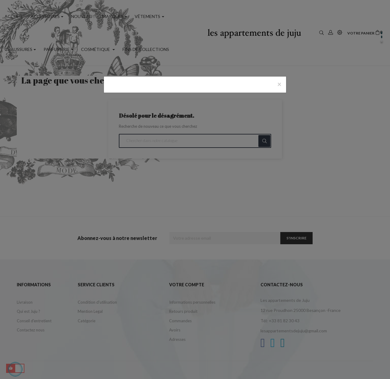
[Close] (279, 84)
